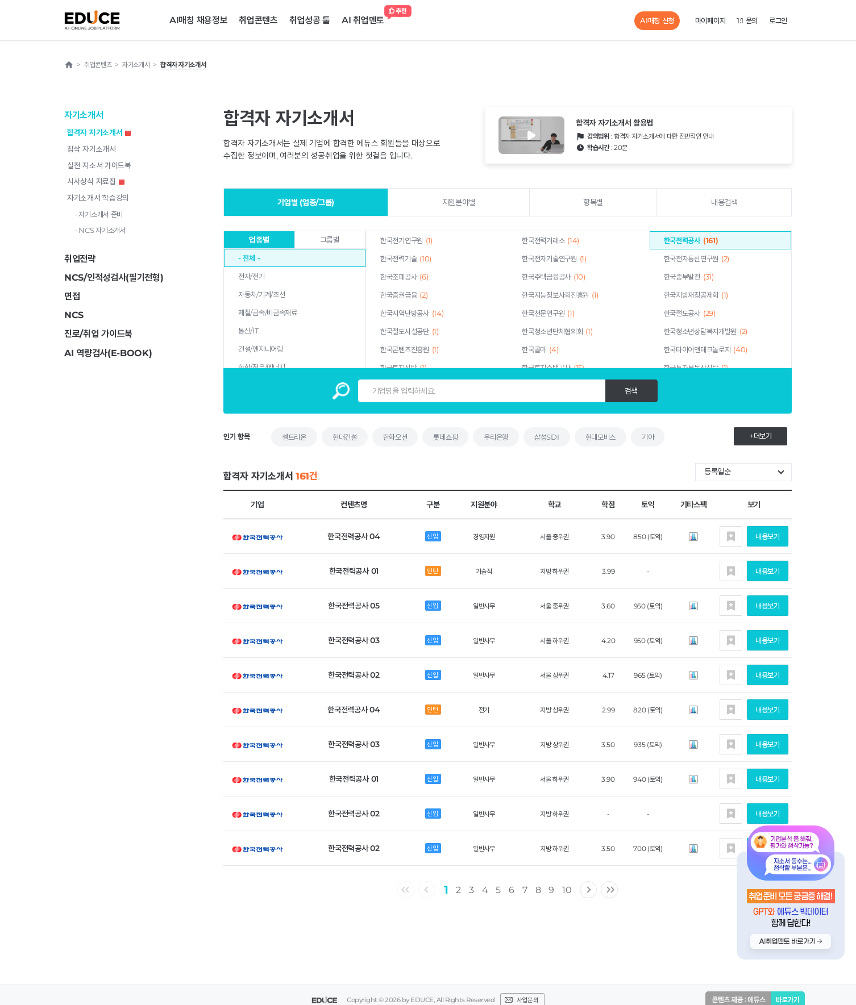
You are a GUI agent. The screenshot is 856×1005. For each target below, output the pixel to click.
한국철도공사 (690, 313)
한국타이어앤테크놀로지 (706, 349)
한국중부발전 (689, 276)
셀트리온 (294, 436)
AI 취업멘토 (366, 17)
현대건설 (345, 436)
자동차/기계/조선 (261, 294)
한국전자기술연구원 (554, 258)
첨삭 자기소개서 (91, 148)
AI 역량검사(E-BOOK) (108, 353)
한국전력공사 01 (354, 571)
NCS (74, 315)
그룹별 (330, 240)
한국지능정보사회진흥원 (560, 294)
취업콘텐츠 (258, 20)
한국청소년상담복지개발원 (706, 331)
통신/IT (248, 330)
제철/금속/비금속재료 (267, 312)
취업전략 (79, 258)
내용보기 (767, 536)
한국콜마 (540, 349)
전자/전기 (251, 276)
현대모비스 (600, 436)
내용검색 (724, 202)
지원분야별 (459, 202)
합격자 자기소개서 (99, 132)
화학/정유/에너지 (261, 367)
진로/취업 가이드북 (98, 333)
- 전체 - (249, 257)
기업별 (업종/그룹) (305, 202)
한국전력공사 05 (353, 606)
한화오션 (395, 436)
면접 (72, 296)
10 (566, 890)
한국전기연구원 (406, 240)
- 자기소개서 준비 (98, 214)
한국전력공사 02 (353, 675)
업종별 (259, 240)
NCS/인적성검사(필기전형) (114, 277)
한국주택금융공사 (553, 276)
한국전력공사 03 (353, 640)
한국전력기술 (405, 258)
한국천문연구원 (548, 313)
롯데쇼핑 (445, 436)
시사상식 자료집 (95, 181)
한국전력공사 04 (353, 536)
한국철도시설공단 (409, 331)
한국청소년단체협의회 (557, 331)
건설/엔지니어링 (260, 348)
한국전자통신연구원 (696, 258)
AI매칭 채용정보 (198, 20)
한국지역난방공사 (411, 313)
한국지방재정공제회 (696, 294)
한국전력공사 (691, 240)
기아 (648, 436)
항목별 (593, 202)
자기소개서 (83, 115)
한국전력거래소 (550, 240)
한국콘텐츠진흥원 (409, 349)
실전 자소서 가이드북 (99, 165)
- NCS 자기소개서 (100, 230)
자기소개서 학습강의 (98, 197)
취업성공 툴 (309, 20)
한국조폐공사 (404, 276)
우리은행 (496, 436)
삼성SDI (546, 436)
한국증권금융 (403, 294)
